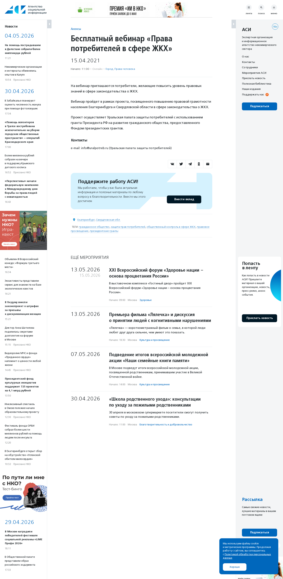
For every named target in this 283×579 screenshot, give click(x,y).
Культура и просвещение (155, 339)
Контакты (248, 62)
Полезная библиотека (256, 83)
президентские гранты (104, 231)
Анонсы (76, 28)
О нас (245, 56)
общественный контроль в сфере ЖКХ (171, 227)
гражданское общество (94, 227)
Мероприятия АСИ (254, 72)
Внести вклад (184, 199)
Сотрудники (250, 67)
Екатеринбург (86, 219)
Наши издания (251, 88)
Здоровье (146, 300)
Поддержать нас (253, 94)
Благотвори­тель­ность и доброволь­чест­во (166, 424)
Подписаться (259, 106)
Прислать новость (254, 78)
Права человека (124, 69)
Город (109, 69)
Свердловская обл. (108, 219)
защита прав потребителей (128, 227)
